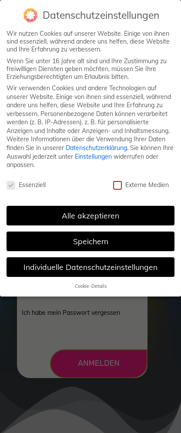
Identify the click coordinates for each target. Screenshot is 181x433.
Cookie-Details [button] (91, 285)
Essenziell (26, 184)
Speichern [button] (90, 240)
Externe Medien (141, 184)
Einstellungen (93, 155)
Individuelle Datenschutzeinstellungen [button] (90, 265)
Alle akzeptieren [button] (90, 214)
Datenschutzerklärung (96, 146)
